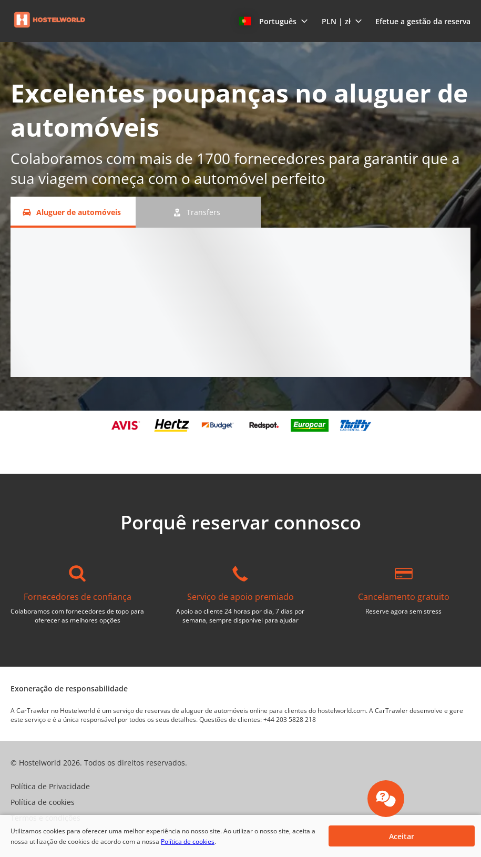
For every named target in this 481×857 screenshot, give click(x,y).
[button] (274, 21)
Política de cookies (187, 841)
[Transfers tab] (198, 212)
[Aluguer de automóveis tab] (73, 212)
